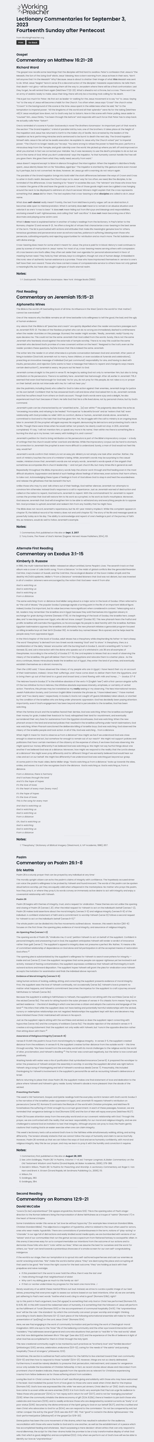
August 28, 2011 (74, 1156)
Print (20, 42)
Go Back (32, 42)
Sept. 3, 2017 (72, 532)
